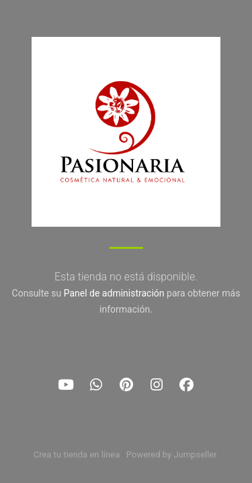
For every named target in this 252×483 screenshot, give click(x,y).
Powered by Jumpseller (171, 454)
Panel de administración (114, 293)
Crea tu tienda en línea (78, 454)
